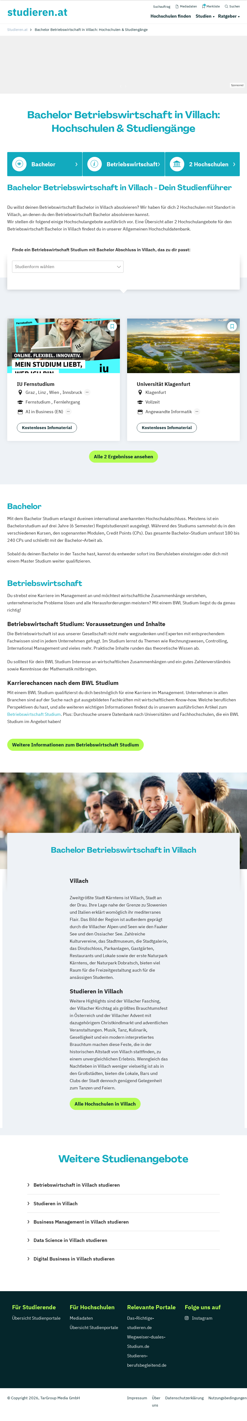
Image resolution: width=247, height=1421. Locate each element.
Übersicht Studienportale (36, 1318)
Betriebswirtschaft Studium (34, 714)
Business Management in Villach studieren (81, 1222)
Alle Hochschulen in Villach (105, 1104)
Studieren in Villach (56, 1203)
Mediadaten (81, 1318)
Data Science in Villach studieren (70, 1240)
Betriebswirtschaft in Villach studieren (77, 1185)
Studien (204, 16)
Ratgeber (227, 16)
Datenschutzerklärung (184, 1397)
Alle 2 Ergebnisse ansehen (123, 456)
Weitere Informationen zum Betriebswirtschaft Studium (75, 744)
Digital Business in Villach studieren (74, 1258)
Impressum (137, 1397)
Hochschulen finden (171, 16)
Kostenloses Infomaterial (47, 427)
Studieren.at (17, 29)
